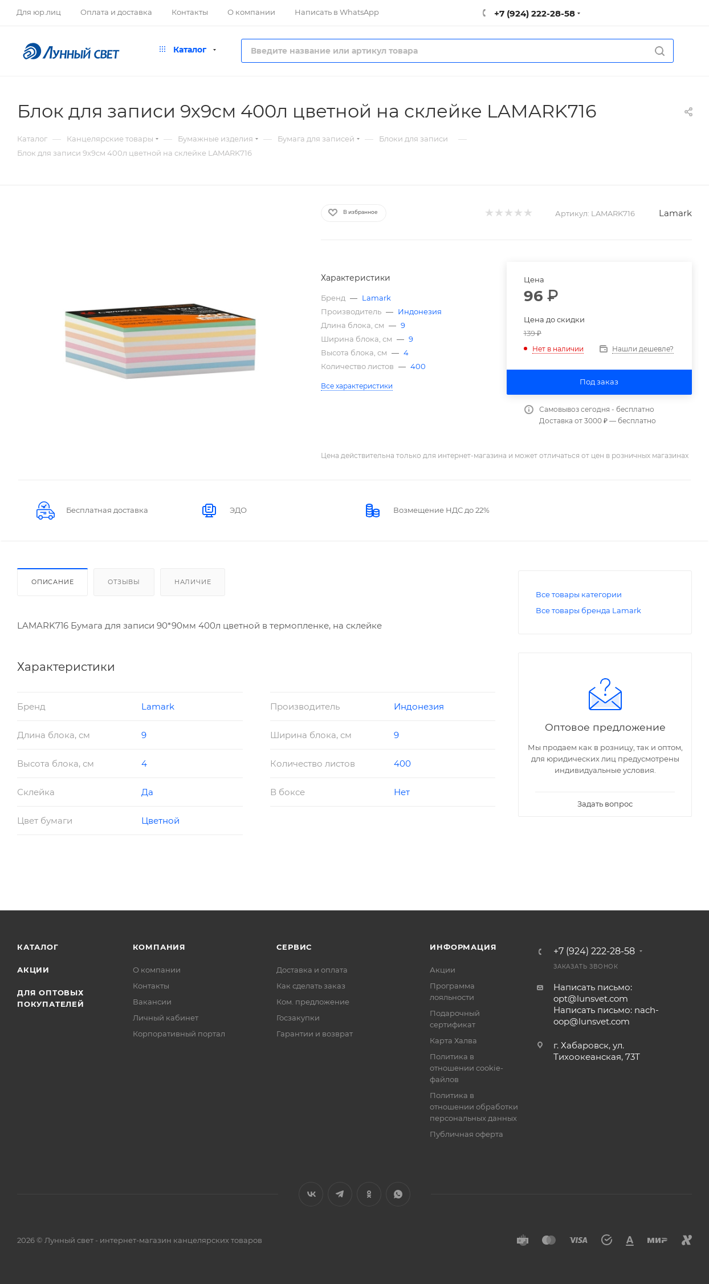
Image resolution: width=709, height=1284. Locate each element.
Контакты (151, 985)
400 (418, 366)
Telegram (340, 1194)
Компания (159, 946)
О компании (157, 969)
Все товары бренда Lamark (588, 610)
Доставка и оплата (312, 969)
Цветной (160, 820)
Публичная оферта (466, 1134)
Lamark (675, 213)
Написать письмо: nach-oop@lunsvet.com (606, 1015)
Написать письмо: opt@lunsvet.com (592, 993)
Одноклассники (369, 1194)
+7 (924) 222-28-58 (533, 13)
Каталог (38, 946)
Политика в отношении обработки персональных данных (474, 1107)
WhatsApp (398, 1194)
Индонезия (420, 311)
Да (147, 792)
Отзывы (124, 582)
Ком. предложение (312, 1001)
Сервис (294, 946)
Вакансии (152, 1001)
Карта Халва (453, 1040)
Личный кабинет (165, 1017)
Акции (33, 969)
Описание (52, 582)
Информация (463, 946)
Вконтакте (311, 1194)
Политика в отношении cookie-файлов (466, 1068)
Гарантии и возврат (314, 1033)
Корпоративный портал (179, 1033)
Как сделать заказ (310, 985)
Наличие (192, 582)
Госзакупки (298, 1017)
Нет (402, 792)
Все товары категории (579, 594)
